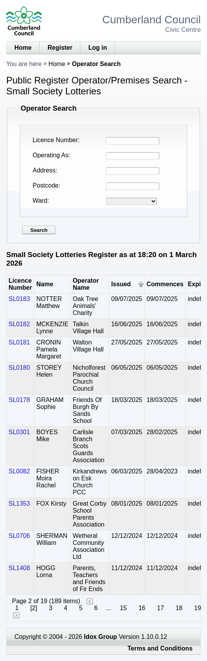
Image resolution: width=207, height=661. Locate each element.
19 (197, 608)
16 (141, 608)
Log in (97, 47)
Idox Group (100, 636)
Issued (121, 284)
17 (160, 608)
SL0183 (19, 299)
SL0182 (19, 324)
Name (44, 284)
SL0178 (19, 400)
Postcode (46, 185)
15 (123, 608)
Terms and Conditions (160, 648)
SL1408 (19, 568)
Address (44, 170)
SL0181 (19, 342)
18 (179, 608)
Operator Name (86, 284)
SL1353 (19, 503)
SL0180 (19, 367)
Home (22, 47)
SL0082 (19, 471)
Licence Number (55, 140)
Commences (164, 284)
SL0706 (19, 535)
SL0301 (19, 432)
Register (59, 47)
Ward (40, 200)
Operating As (51, 155)
